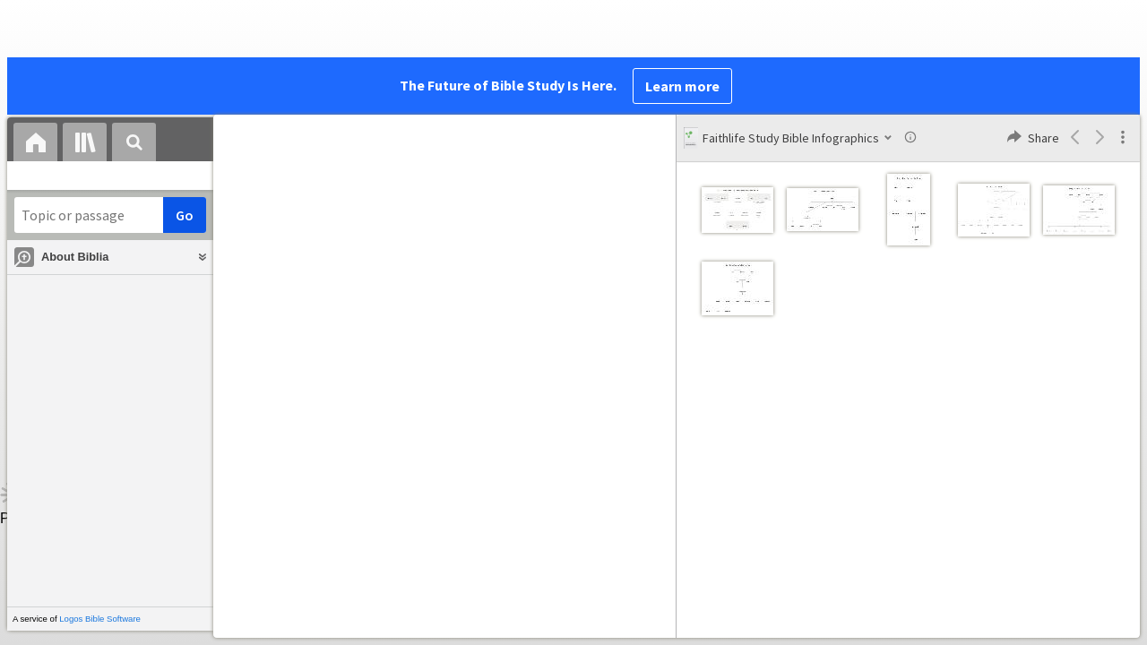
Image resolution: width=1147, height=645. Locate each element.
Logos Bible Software (100, 619)
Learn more (682, 86)
